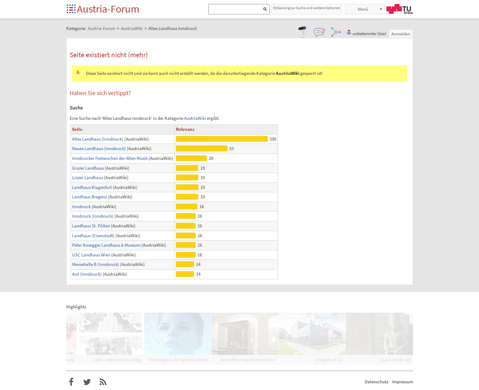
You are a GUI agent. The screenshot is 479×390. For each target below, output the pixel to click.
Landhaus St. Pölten (91, 226)
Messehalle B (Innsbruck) (95, 264)
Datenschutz (376, 381)
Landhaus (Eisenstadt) (93, 235)
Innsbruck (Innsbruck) (92, 216)
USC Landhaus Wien (91, 255)
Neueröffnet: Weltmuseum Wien (248, 359)
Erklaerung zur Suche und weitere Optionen (306, 8)
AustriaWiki (195, 118)
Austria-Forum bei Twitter (87, 382)
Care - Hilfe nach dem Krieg (117, 359)
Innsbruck (81, 206)
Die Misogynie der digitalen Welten (178, 359)
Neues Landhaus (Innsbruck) (99, 148)
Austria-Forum (108, 8)
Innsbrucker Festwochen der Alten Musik (110, 158)
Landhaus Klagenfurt (92, 187)
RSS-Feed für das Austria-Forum (103, 382)
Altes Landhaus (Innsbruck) (97, 139)
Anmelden (400, 34)
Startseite (71, 9)
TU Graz (399, 9)
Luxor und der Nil (395, 359)
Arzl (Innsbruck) (87, 274)
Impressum (402, 381)
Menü (363, 9)
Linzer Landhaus (87, 177)
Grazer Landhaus (88, 168)
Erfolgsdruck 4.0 (329, 359)
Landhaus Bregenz (89, 197)
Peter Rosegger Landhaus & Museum (106, 245)
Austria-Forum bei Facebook (71, 382)
